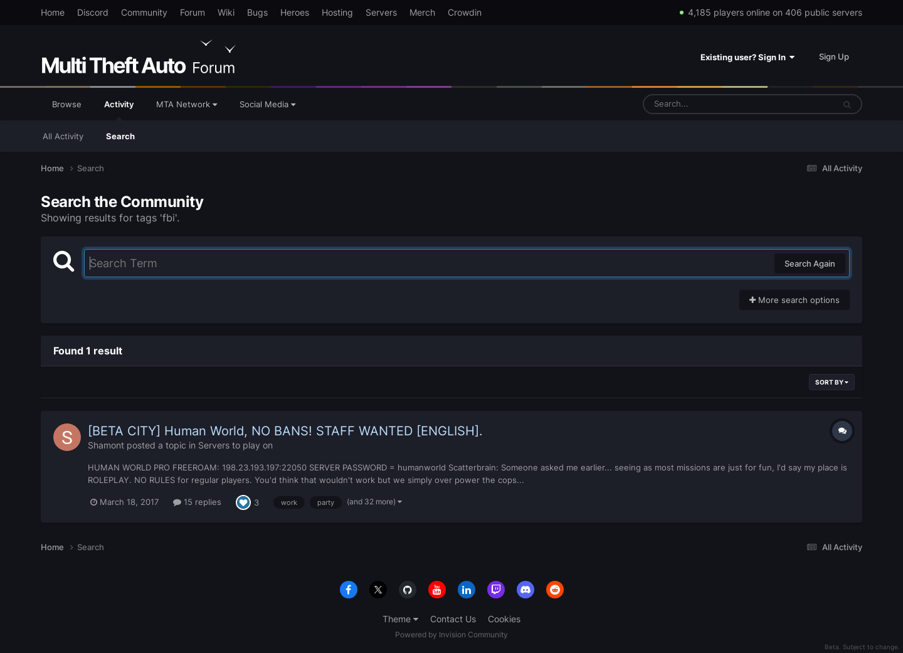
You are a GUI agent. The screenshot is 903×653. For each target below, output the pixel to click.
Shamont (106, 445)
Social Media (267, 104)
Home (53, 12)
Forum (192, 12)
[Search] (705, 104)
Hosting (337, 12)
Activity (119, 109)
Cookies (504, 618)
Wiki (226, 12)
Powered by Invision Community (451, 634)
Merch (422, 12)
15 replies (197, 502)
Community (144, 12)
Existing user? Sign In (747, 57)
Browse (67, 104)
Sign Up (834, 56)
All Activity (63, 136)
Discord (92, 12)
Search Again (809, 263)
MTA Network (186, 104)
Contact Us (453, 618)
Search (120, 136)
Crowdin (465, 12)
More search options (794, 300)
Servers (381, 12)
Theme (400, 618)
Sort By (831, 382)
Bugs (257, 12)
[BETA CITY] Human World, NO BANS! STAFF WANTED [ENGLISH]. (285, 430)
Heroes (294, 12)
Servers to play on (235, 445)
